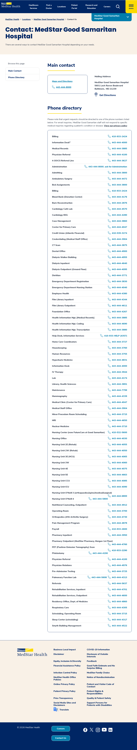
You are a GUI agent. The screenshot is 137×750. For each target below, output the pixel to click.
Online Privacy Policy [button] (64, 684)
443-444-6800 (119, 496)
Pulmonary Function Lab (64, 577)
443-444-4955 (119, 257)
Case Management (61, 221)
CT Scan (56, 245)
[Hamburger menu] (131, 6)
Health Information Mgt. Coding (68, 323)
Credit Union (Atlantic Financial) (68, 233)
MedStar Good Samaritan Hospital (49, 19)
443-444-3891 (119, 384)
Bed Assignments (61, 184)
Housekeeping (59, 347)
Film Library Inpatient (63, 299)
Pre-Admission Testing (63, 571)
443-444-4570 (119, 208)
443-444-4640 (119, 263)
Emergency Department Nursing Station (72, 287)
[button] (120, 6)
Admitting (57, 172)
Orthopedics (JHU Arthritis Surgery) (70, 517)
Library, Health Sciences (64, 384)
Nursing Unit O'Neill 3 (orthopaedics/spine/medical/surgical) (82, 492)
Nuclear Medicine (60, 426)
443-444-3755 (119, 353)
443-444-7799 (119, 390)
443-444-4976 (119, 565)
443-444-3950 (119, 535)
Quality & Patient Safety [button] (99, 698)
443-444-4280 (119, 215)
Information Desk (60, 366)
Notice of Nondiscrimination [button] (101, 677)
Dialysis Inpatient (61, 263)
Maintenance (58, 390)
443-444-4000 (119, 142)
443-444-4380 (119, 293)
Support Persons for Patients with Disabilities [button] (99, 704)
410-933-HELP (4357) (115, 335)
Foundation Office (61, 311)
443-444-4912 (119, 504)
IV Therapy (57, 372)
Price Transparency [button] (63, 698)
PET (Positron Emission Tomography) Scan (73, 547)
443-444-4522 (119, 625)
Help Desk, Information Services (68, 335)
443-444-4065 (119, 456)
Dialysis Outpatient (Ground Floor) (69, 269)
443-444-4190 (100, 553)
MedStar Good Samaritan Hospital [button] (106, 17)
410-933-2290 (119, 550)
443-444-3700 (119, 510)
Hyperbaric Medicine (62, 359)
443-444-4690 (119, 323)
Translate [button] (64, 709)
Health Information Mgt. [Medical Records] (73, 317)
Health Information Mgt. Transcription (71, 329)
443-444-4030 (119, 438)
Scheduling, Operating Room (66, 613)
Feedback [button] (92, 661)
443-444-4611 (119, 305)
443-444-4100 (119, 154)
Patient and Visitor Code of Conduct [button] (100, 685)
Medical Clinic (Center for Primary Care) (72, 402)
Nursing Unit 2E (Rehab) (64, 444)
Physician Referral (61, 154)
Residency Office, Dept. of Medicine (70, 601)
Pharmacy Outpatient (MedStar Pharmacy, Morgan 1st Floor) (82, 541)
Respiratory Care (60, 607)
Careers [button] (107, 6)
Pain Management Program (66, 523)
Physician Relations (62, 565)
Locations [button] (61, 6)
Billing (55, 136)
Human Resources (61, 353)
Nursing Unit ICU (60, 486)
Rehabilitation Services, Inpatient (68, 589)
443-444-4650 (119, 420)
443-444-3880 (119, 329)
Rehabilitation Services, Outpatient (69, 595)
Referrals (56, 583)
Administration (59, 166)
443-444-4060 (119, 462)
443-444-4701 (119, 589)
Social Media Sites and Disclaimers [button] (65, 704)
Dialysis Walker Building (64, 257)
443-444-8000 (63, 87)
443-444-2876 (119, 202)
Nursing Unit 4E (60, 468)
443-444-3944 (119, 372)
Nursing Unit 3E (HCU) (63, 456)
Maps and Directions (62, 81)
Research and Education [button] (91, 7)
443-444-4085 (119, 480)
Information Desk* (61, 142)
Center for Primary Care (64, 227)
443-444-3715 (119, 414)
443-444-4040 (119, 287)
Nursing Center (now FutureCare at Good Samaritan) (78, 432)
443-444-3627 (119, 160)
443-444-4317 (119, 619)
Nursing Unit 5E (60, 474)
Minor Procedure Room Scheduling (69, 414)
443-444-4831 (119, 359)
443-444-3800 (119, 172)
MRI (54, 420)
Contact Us (72, 19)
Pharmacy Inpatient (62, 535)
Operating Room (60, 510)
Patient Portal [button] (74, 7)
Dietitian (56, 275)
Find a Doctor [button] (49, 7)
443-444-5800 (100, 498)
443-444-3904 (119, 239)
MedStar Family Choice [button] (98, 672)
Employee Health (60, 293)
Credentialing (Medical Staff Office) (70, 239)
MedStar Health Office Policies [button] (65, 678)
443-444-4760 (119, 544)
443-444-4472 (119, 178)
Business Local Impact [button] (65, 649)
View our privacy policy (115, 125)
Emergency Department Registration (70, 281)
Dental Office (58, 251)
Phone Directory (16, 77)
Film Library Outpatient (63, 305)
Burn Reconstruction (62, 202)
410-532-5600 (119, 432)
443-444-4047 (119, 227)
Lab (54, 378)
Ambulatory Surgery (62, 178)
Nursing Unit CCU (61, 480)
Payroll (55, 529)
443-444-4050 (119, 450)
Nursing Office (59, 438)
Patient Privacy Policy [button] (64, 691)
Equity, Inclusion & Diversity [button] (67, 661)
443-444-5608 (99, 577)
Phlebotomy (58, 553)
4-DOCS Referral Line (63, 160)
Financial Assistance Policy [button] (67, 665)
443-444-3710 (119, 426)
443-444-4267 (119, 311)
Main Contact (14, 70)
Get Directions (107, 95)
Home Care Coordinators (64, 341)
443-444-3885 (119, 148)
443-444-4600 (119, 595)
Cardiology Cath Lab (62, 208)
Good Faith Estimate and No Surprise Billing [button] (101, 667)
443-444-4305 (119, 607)
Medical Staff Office (62, 408)
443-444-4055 (119, 444)
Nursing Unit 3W (60, 462)
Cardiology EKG (60, 215)
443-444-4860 (119, 601)
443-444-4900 (119, 251)
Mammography (59, 396)
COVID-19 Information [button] (98, 649)
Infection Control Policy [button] (65, 672)
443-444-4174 (119, 378)
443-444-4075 (119, 468)
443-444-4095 (119, 269)
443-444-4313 (119, 577)
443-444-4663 (119, 474)
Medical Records (60, 148)
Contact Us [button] (60, 738)
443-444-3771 (119, 275)
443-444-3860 (119, 221)
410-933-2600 (119, 529)
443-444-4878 (119, 523)
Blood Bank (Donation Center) (67, 196)
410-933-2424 (119, 136)
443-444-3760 (119, 347)
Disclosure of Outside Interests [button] (97, 655)
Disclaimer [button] (59, 654)
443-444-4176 (119, 196)
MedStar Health (12, 19)
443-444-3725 (119, 571)
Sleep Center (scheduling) (65, 619)
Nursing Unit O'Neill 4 (63, 498)
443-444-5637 (119, 583)
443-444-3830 (119, 281)
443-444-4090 (119, 486)
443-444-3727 (119, 341)
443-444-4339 (119, 396)
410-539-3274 (119, 233)
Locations (26, 19)
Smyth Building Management (66, 625)
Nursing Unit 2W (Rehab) (65, 450)
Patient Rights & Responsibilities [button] (95, 692)
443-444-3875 (119, 245)
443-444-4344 (119, 299)
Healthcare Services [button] (33, 7)
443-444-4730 (119, 517)
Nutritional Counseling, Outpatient (69, 504)
